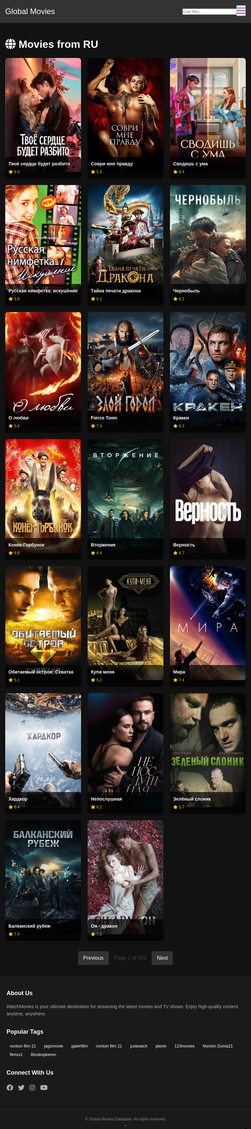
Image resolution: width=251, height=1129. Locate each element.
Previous (93, 958)
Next (162, 958)
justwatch (138, 1046)
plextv (161, 1046)
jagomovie (53, 1046)
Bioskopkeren (43, 1054)
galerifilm (79, 1046)
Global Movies (30, 11)
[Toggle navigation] (241, 10)
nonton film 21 (23, 1046)
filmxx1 (16, 1054)
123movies (185, 1046)
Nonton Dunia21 (218, 1046)
